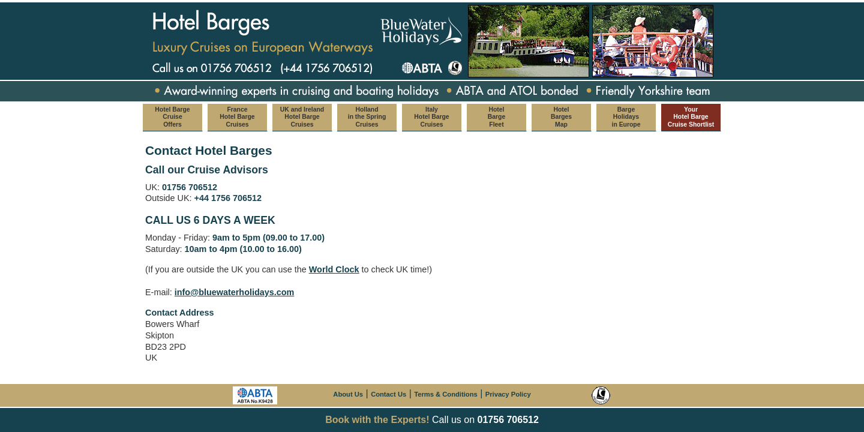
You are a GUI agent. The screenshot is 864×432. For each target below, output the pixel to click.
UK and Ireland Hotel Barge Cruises (302, 117)
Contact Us (388, 394)
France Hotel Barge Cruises (237, 117)
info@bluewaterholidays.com (235, 292)
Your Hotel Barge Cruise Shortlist (691, 117)
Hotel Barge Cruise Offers (172, 117)
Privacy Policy (508, 394)
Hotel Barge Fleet (496, 117)
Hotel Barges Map (561, 117)
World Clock (334, 269)
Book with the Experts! (377, 420)
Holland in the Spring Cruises (367, 117)
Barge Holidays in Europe (626, 117)
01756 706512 (508, 420)
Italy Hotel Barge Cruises (431, 117)
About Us (348, 394)
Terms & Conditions (445, 394)
